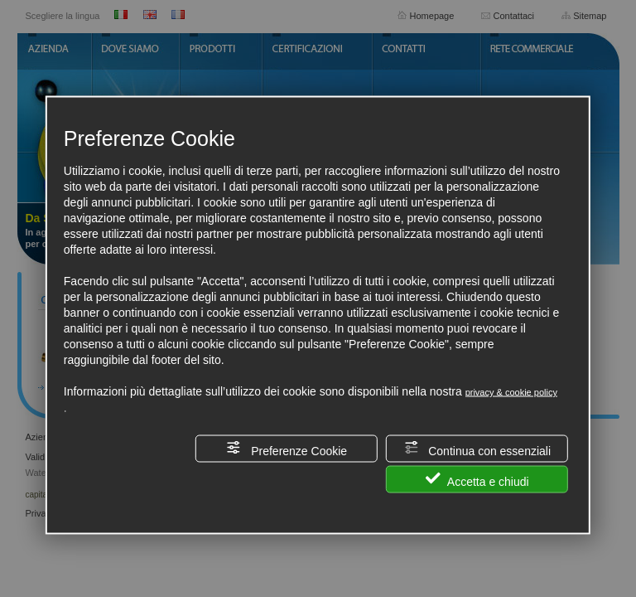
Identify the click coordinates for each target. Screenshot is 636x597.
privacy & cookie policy (511, 392)
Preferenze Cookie (286, 449)
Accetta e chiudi (477, 479)
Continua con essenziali (477, 449)
